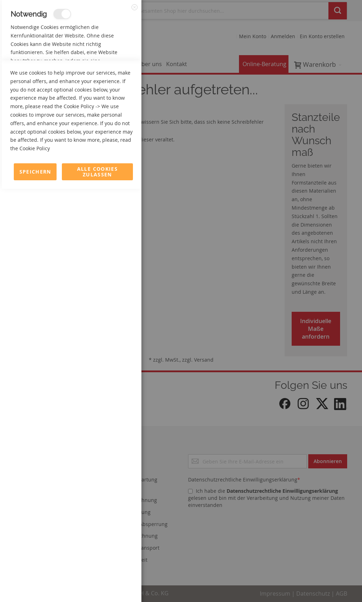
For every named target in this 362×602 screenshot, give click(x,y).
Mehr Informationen (110, 76)
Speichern (35, 584)
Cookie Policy (79, 519)
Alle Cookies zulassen (97, 585)
